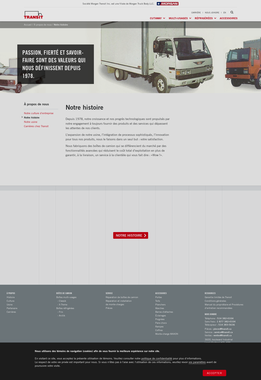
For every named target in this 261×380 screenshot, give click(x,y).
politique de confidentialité (156, 358)
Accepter (214, 373)
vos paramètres (197, 362)
